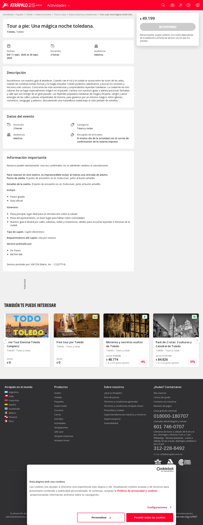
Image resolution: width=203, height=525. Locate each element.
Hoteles (58, 397)
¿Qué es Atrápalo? (113, 393)
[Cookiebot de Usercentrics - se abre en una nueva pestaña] (159, 469)
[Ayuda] (188, 5)
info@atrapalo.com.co (171, 454)
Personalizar (101, 517)
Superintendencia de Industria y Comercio (125, 414)
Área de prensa (111, 397)
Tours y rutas (60, 14)
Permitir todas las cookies (149, 517)
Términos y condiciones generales (121, 401)
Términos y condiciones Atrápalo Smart (123, 406)
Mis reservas (160, 393)
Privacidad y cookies (114, 410)
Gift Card (58, 432)
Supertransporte (112, 419)
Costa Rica (12, 400)
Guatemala (12, 409)
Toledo (29, 14)
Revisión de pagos (163, 406)
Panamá (11, 417)
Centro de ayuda (162, 397)
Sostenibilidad (111, 423)
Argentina (12, 392)
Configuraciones (157, 507)
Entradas (58, 419)
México (10, 413)
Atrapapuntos (61, 427)
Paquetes (59, 401)
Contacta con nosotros (165, 401)
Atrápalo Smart (61, 440)
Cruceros (58, 410)
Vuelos (57, 393)
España (19, 14)
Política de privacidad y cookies (137, 490)
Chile (9, 396)
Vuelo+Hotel (60, 406)
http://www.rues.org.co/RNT (182, 516)
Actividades (8, 14)
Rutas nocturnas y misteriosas (83, 14)
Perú (9, 421)
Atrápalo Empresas (63, 436)
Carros (57, 414)
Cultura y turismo (43, 14)
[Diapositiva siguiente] (197, 340)
